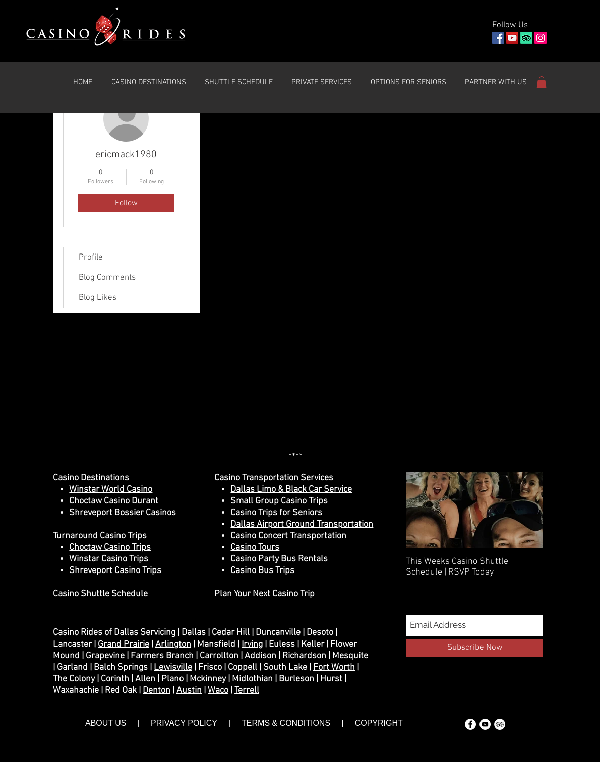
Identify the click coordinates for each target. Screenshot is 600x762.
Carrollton (219, 656)
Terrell (246, 690)
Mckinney (208, 679)
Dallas (194, 632)
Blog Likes (97, 298)
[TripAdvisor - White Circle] (499, 724)
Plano (172, 679)
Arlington (173, 644)
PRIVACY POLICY (184, 723)
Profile (91, 257)
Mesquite (350, 656)
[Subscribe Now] (474, 648)
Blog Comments (107, 278)
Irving (252, 644)
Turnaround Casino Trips (100, 536)
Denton (156, 690)
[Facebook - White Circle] (470, 724)
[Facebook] (498, 38)
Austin (189, 690)
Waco (218, 690)
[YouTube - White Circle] (485, 724)
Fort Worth (334, 667)
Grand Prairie (123, 644)
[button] (148, 82)
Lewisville (173, 667)
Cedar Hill (231, 632)
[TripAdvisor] (526, 38)
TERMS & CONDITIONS (286, 723)
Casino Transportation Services (273, 478)
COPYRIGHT (377, 723)
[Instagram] (540, 38)
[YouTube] (512, 38)
